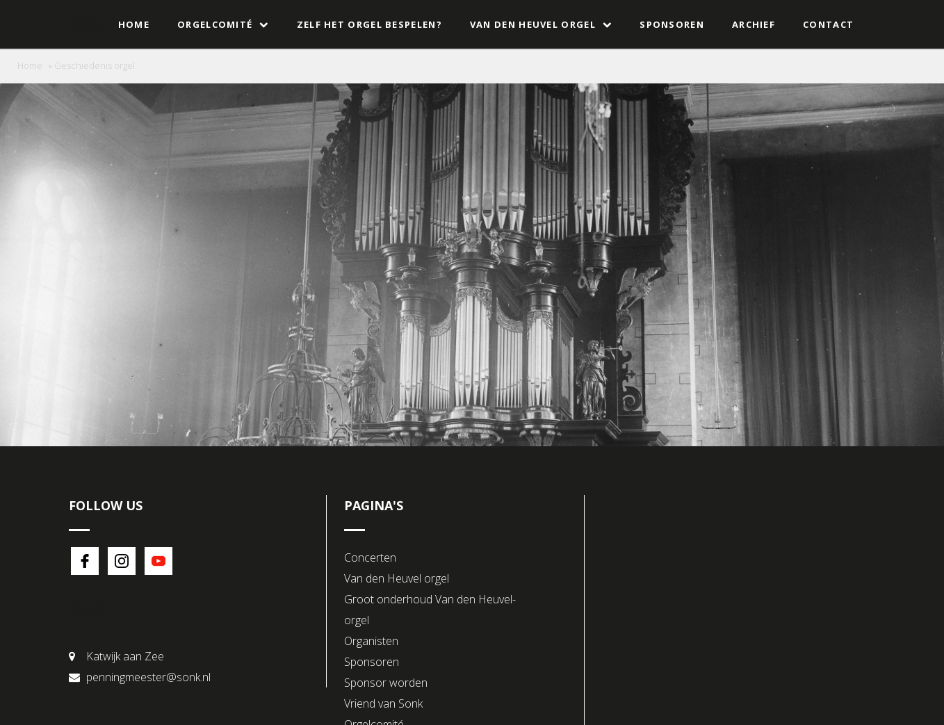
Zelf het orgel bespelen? (369, 24)
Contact (828, 24)
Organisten (371, 641)
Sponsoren (672, 24)
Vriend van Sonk (383, 703)
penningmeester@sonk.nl (148, 677)
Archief (753, 24)
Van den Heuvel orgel (541, 24)
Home (133, 24)
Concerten (370, 557)
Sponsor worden (386, 682)
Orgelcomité (223, 24)
